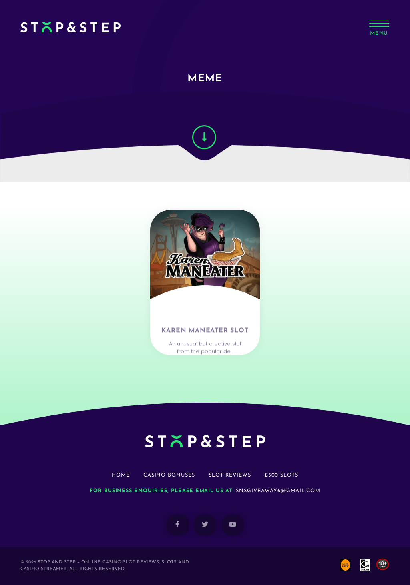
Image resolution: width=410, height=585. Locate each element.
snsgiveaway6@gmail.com (278, 490)
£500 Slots (282, 475)
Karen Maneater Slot (204, 346)
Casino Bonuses (169, 475)
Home (121, 475)
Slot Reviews (230, 475)
